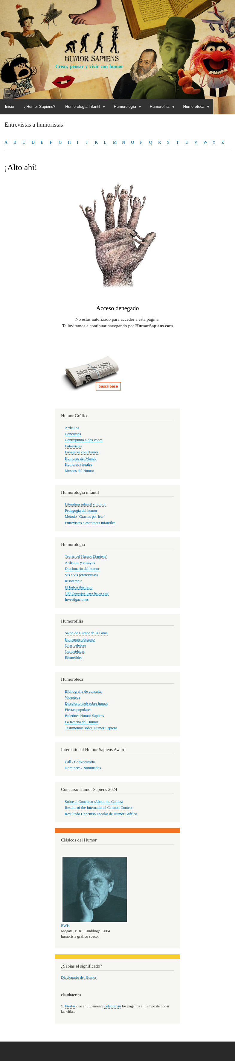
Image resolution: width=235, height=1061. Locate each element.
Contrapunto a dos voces (84, 440)
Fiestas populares (78, 710)
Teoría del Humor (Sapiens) (86, 556)
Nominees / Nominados (83, 768)
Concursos (73, 434)
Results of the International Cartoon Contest (98, 808)
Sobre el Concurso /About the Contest (94, 802)
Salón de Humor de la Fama (86, 633)
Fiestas (70, 1006)
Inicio (9, 106)
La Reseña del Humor (81, 722)
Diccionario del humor (82, 569)
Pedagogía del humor (81, 510)
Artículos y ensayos (80, 563)
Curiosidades (75, 651)
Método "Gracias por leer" (85, 516)
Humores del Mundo (81, 458)
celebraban (112, 1006)
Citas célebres (75, 645)
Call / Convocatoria (80, 762)
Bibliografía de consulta (83, 691)
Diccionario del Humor (79, 977)
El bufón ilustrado (78, 587)
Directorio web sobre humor (86, 703)
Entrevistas (73, 446)
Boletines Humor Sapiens (84, 716)
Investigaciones (77, 599)
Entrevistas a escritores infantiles (90, 523)
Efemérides (73, 658)
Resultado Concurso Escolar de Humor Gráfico (101, 814)
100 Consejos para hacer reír (87, 593)
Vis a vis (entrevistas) (81, 575)
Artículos (72, 428)
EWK (65, 926)
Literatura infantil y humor (85, 504)
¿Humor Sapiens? (39, 106)
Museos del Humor (79, 471)
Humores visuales (78, 464)
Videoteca (72, 697)
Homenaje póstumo (80, 639)
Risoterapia (73, 581)
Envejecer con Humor (81, 452)
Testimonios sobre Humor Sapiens (91, 728)
